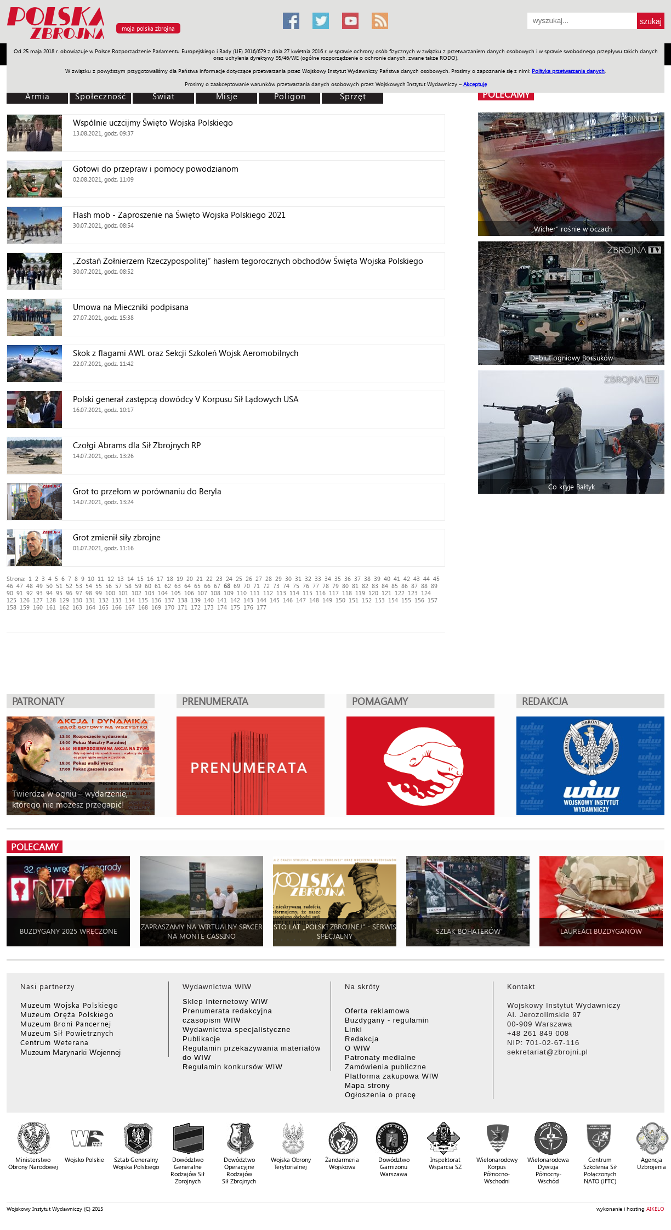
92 (29, 592)
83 (375, 585)
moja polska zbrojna (148, 28)
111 (255, 592)
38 (367, 578)
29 (278, 578)
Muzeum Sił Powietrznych (66, 1032)
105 (176, 592)
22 (209, 578)
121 (386, 592)
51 (59, 585)
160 (38, 607)
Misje (227, 96)
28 (268, 578)
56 (108, 585)
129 (64, 599)
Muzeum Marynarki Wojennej (70, 1052)
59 (138, 585)
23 (219, 578)
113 (281, 592)
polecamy (506, 94)
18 (170, 578)
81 (355, 585)
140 (209, 599)
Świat (163, 96)
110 (242, 592)
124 (426, 592)
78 (325, 585)
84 (385, 585)
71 (256, 585)
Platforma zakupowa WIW (392, 1076)
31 (298, 578)
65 (197, 585)
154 (393, 599)
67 (217, 585)
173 (209, 607)
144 (261, 599)
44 (426, 578)
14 (130, 578)
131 (90, 599)
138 (182, 599)
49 (39, 585)
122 (400, 592)
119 (360, 592)
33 (318, 578)
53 (79, 585)
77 (315, 585)
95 (59, 592)
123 (413, 592)
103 (150, 592)
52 (69, 585)
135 (143, 599)
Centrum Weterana (54, 1042)
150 (340, 599)
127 (38, 599)
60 (148, 585)
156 (419, 599)
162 (64, 607)
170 (169, 607)
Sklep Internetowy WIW (225, 1001)
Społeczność (100, 96)
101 (123, 592)
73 (276, 585)
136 (156, 599)
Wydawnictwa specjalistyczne (237, 1029)
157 (432, 599)
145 (275, 599)
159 (25, 607)
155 (406, 599)
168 (143, 607)
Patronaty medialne (380, 1057)
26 (249, 578)
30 (288, 578)
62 (167, 585)
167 (130, 607)
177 (261, 607)
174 (222, 607)
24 (229, 578)
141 (222, 599)
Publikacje (201, 1039)
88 (424, 585)
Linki (353, 1029)
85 (394, 585)
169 (156, 607)
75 (296, 585)
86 (404, 585)
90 (10, 592)
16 (150, 578)
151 (354, 599)
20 (189, 578)
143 (248, 599)
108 (215, 592)
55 (98, 585)
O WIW (358, 1048)
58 (128, 585)
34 (328, 578)
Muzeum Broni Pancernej (65, 1023)
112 (268, 592)
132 (104, 599)
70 (246, 585)
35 (337, 578)
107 (202, 592)
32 (308, 578)
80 (345, 585)
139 (196, 599)
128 (51, 599)
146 (288, 599)
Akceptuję (475, 84)
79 (335, 585)
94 (49, 592)
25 (239, 578)
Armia (37, 96)
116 (321, 592)
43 (416, 578)
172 (196, 607)
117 (334, 592)
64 (187, 585)
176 (248, 607)
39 (377, 578)
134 (130, 599)
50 (49, 585)
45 (436, 578)
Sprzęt (353, 96)
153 (380, 599)
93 (39, 592)
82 (365, 585)
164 (90, 607)
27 (258, 578)
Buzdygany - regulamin (387, 1020)
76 (306, 585)
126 (25, 599)
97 (79, 592)
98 (89, 592)
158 (11, 607)
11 (101, 578)
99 (98, 592)
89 (434, 585)
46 (10, 585)
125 (11, 599)
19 (180, 578)
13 (120, 578)
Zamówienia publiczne (386, 1067)
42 (406, 578)
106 (189, 592)
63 (177, 585)
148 (314, 599)
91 (19, 592)
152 (367, 599)
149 (327, 599)
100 (110, 592)
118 (347, 592)
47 (19, 585)
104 (163, 592)
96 (69, 592)
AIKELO (655, 1208)
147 (301, 599)
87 (414, 585)
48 (29, 585)
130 (77, 599)
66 (207, 585)
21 (199, 578)
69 (237, 585)
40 (387, 578)
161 (51, 607)
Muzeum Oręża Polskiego (67, 1014)
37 (357, 578)
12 (110, 578)
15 (140, 578)
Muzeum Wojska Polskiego (69, 1004)
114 (294, 592)
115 (307, 592)
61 (158, 585)
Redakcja (362, 1039)
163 (77, 607)
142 (235, 599)
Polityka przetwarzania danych (568, 70)
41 (397, 578)
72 (266, 585)
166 (117, 607)
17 (160, 578)
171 (182, 607)
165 (104, 607)
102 (136, 592)
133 (117, 599)
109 (229, 592)
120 (373, 592)
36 (347, 578)
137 (169, 599)
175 (235, 607)
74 (286, 585)
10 (91, 578)
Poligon (290, 96)
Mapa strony (367, 1085)
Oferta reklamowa (377, 1011)
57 (118, 585)
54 (89, 585)
